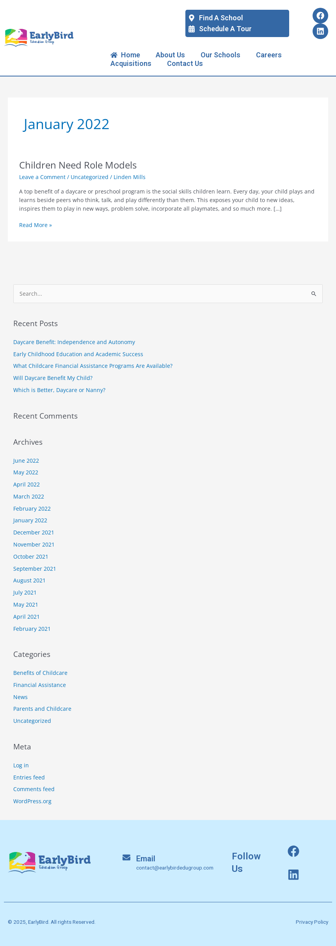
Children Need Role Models (78, 165)
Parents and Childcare (42, 708)
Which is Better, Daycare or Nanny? (59, 390)
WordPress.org (32, 801)
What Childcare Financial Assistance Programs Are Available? (92, 365)
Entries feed (29, 777)
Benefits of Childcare (40, 672)
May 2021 (25, 604)
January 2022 (30, 520)
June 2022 (26, 460)
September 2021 (34, 568)
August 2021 (29, 580)
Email (145, 858)
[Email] (126, 857)
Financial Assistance (39, 685)
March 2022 (28, 496)
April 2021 (26, 616)
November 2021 (34, 544)
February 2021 (32, 628)
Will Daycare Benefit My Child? (52, 378)
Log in (21, 765)
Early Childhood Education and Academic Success (78, 354)
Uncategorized (89, 177)
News (20, 697)
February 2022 (32, 508)
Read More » (35, 225)
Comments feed (34, 789)
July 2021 (25, 592)
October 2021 (30, 556)
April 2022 (26, 484)
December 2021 (33, 532)
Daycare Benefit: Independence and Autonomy (74, 342)
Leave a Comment (42, 177)
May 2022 (25, 472)
